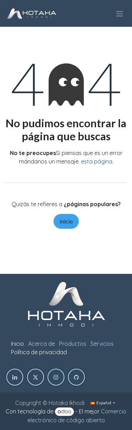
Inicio (66, 221)
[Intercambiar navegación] (120, 13)
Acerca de (41, 343)
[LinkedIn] (14, 377)
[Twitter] (35, 377)
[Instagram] (56, 377)
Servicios (102, 343)
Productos (72, 343)
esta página (96, 161)
